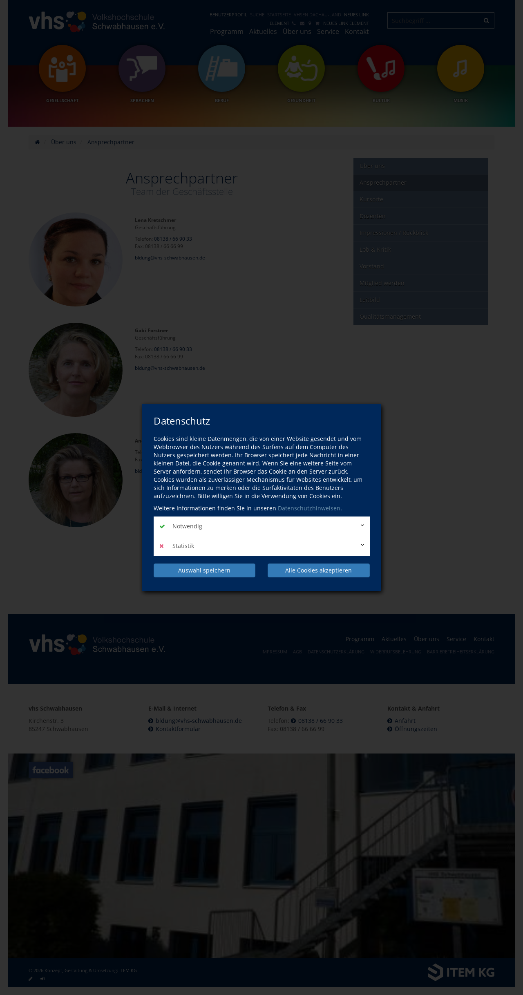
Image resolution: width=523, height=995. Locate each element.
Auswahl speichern (204, 570)
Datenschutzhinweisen (309, 508)
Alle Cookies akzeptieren (318, 570)
